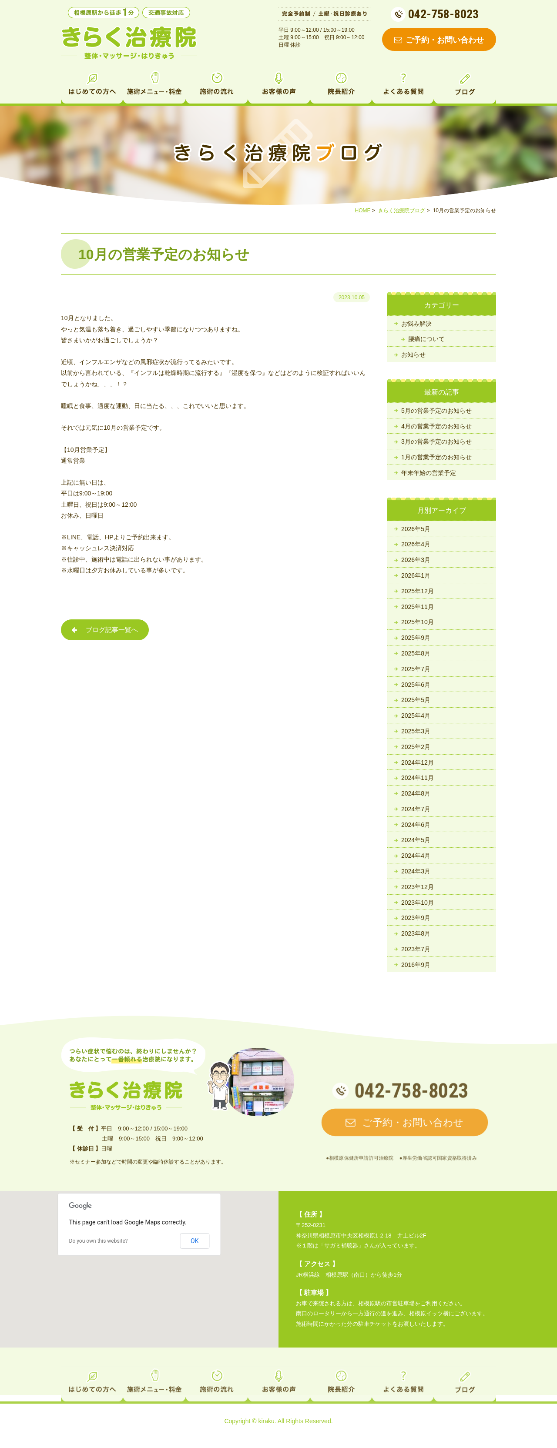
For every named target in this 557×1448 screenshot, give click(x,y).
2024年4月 (415, 855)
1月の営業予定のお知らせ (436, 457)
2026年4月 (415, 544)
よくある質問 (403, 86)
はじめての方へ (92, 86)
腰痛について (426, 338)
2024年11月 (417, 777)
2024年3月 (415, 871)
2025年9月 (415, 637)
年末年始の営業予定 (428, 472)
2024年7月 (415, 809)
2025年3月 (415, 731)
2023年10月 (417, 902)
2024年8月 (415, 793)
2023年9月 (415, 917)
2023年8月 (415, 933)
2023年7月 (415, 949)
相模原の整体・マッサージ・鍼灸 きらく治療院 (126, 1095)
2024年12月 (417, 762)
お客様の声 (279, 86)
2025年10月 (417, 622)
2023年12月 (417, 886)
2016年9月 (415, 964)
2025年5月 (415, 699)
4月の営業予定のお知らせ (436, 426)
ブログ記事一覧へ (105, 631)
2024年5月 (415, 839)
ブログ (465, 86)
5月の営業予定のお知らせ (436, 410)
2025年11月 (417, 606)
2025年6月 (415, 684)
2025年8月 (415, 653)
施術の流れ (216, 86)
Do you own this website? (98, 1241)
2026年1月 (415, 575)
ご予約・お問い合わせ (439, 40)
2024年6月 (415, 824)
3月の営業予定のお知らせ (436, 441)
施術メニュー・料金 (154, 86)
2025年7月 (415, 668)
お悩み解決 (416, 323)
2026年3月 (415, 559)
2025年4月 (415, 715)
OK (194, 1240)
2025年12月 (417, 591)
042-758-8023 (443, 14)
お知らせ (413, 354)
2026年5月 (415, 528)
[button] (139, 1261)
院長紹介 (341, 86)
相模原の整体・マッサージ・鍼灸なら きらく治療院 (129, 42)
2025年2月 (415, 746)
